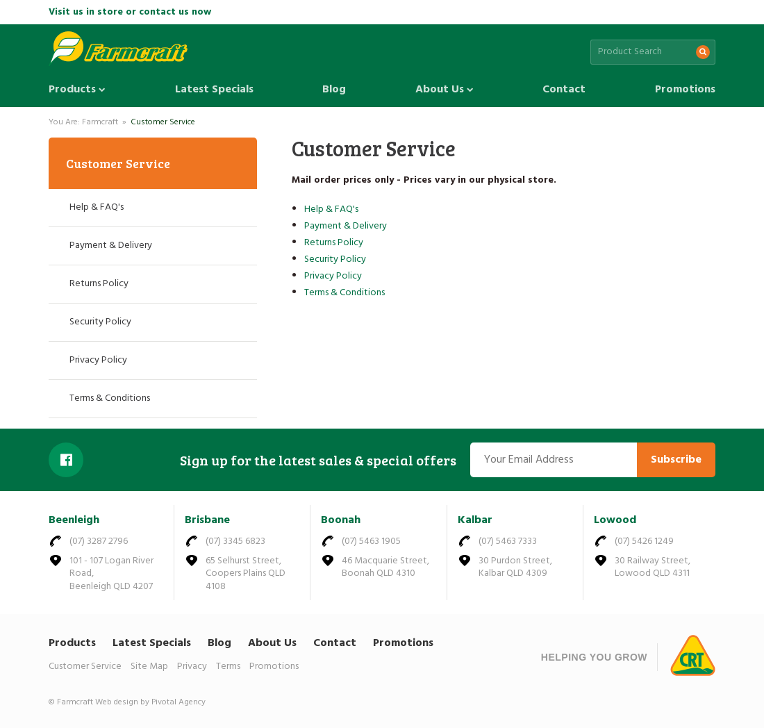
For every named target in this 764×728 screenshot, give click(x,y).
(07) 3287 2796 (98, 541)
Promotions (685, 90)
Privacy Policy (333, 276)
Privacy (192, 667)
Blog (334, 90)
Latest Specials (214, 90)
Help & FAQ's (331, 209)
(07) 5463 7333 (508, 541)
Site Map (149, 667)
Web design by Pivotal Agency (150, 702)
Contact (564, 90)
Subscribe (676, 460)
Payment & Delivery (345, 226)
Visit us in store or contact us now (130, 12)
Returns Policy (333, 243)
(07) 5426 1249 (644, 541)
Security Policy (335, 259)
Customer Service (163, 122)
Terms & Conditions (344, 293)
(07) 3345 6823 (235, 541)
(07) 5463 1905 (371, 541)
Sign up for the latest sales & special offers (318, 460)
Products (77, 90)
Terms (228, 667)
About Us (444, 90)
